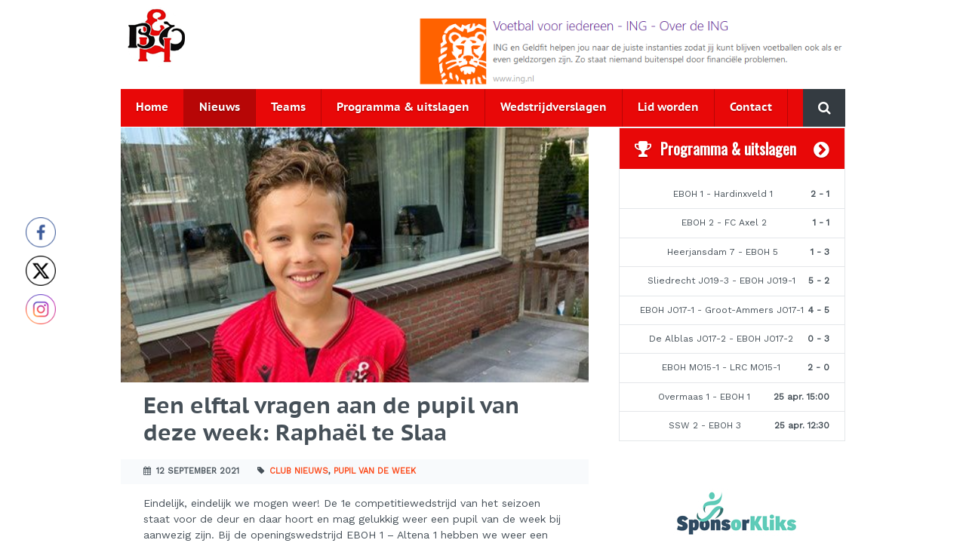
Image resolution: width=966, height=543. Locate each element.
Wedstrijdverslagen (553, 107)
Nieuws (219, 107)
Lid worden (668, 107)
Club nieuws (298, 471)
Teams (288, 107)
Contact (751, 107)
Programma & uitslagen (403, 107)
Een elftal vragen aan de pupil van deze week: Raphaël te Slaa (331, 420)
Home (152, 107)
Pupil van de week (375, 471)
